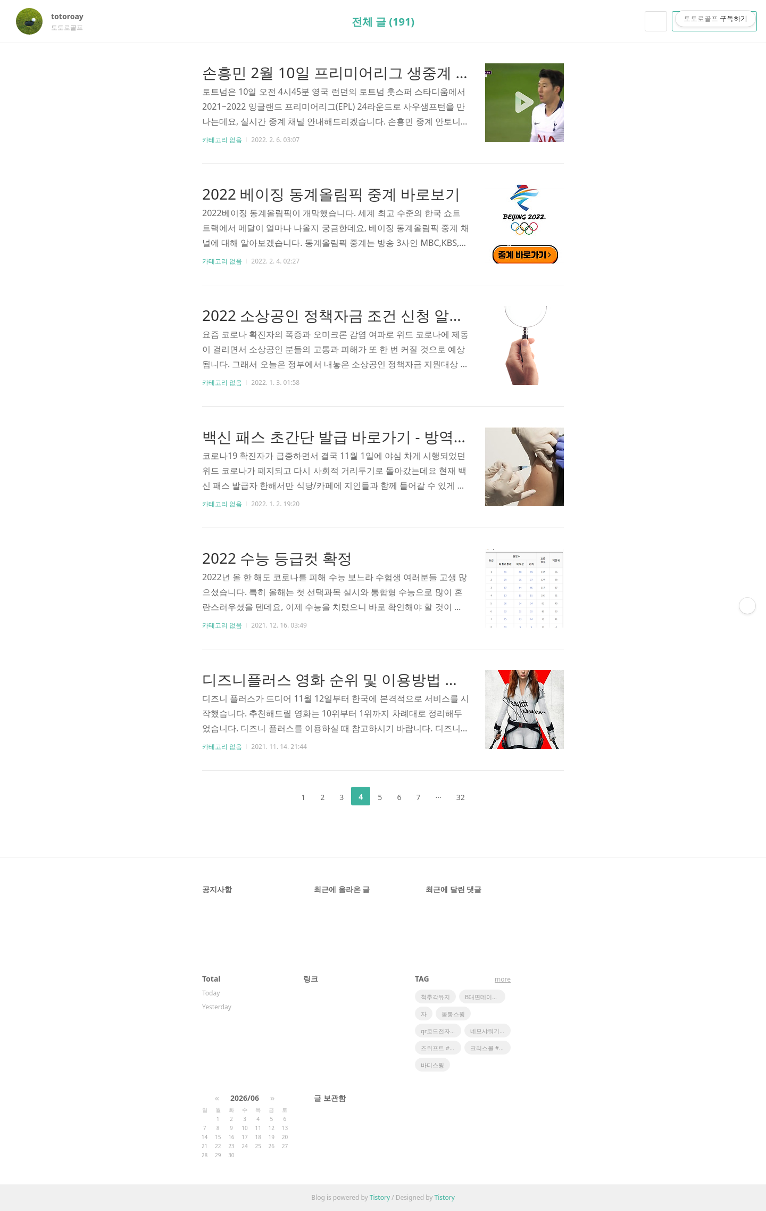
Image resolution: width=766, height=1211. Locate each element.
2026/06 (244, 1098)
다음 (489, 796)
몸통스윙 (453, 1014)
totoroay (72, 16)
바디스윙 (432, 1065)
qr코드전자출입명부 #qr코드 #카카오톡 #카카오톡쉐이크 (441, 1031)
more (503, 979)
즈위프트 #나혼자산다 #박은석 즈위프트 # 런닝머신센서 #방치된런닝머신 (441, 1048)
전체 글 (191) (383, 21)
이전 (276, 796)
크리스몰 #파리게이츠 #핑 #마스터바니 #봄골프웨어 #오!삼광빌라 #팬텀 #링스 (490, 1048)
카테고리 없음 (222, 139)
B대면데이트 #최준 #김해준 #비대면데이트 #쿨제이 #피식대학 (485, 997)
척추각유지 (435, 997)
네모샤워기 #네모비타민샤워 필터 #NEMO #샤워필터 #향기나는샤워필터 (490, 1031)
